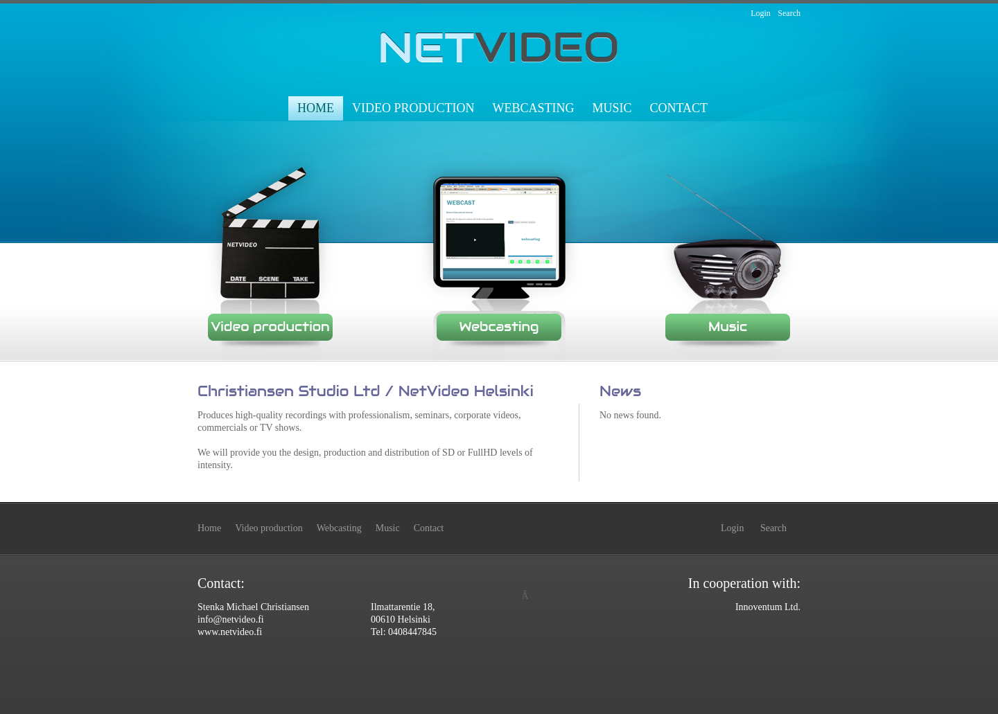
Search (789, 13)
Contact (678, 108)
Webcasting (533, 108)
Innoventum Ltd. (767, 607)
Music (611, 108)
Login (761, 13)
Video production (413, 108)
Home (315, 108)
